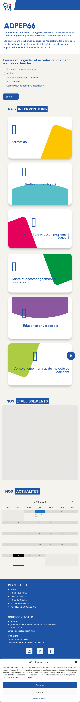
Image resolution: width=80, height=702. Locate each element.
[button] (76, 662)
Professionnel (11, 81)
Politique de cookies (38, 698)
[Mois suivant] (72, 501)
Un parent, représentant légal (19, 69)
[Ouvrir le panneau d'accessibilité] (71, 356)
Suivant (10, 96)
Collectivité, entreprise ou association (23, 85)
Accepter (40, 685)
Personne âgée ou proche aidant (21, 77)
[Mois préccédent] (7, 501)
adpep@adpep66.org (25, 631)
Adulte (8, 73)
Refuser (40, 692)
